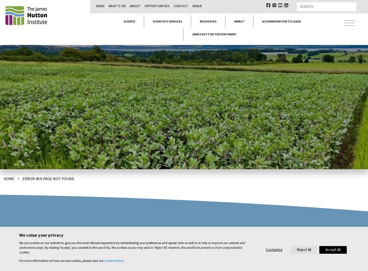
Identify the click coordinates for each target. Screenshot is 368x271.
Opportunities (157, 6)
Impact (239, 22)
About (135, 6)
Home (9, 179)
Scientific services (167, 22)
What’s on (117, 6)
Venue (197, 6)
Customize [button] (274, 249)
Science (129, 22)
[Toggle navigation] (349, 23)
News (100, 6)
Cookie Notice (113, 260)
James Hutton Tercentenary (214, 34)
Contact (180, 6)
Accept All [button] (333, 249)
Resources (208, 22)
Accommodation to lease (281, 22)
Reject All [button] (304, 249)
